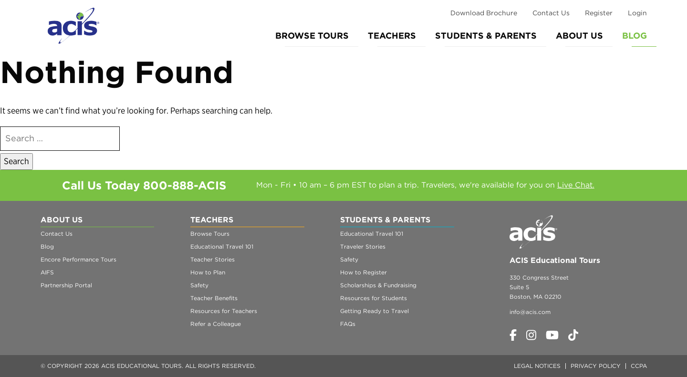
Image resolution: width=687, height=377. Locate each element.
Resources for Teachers (223, 310)
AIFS (47, 272)
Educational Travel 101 (221, 246)
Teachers (392, 36)
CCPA (639, 365)
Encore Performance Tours (78, 259)
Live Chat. (575, 184)
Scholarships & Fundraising (378, 285)
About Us (579, 36)
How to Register (363, 272)
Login (637, 13)
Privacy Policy (596, 365)
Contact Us (551, 13)
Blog (634, 36)
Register (599, 13)
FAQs (347, 323)
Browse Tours (312, 36)
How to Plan (207, 272)
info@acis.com (530, 311)
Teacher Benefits (214, 298)
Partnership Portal (66, 285)
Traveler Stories (362, 246)
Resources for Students (373, 298)
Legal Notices (537, 365)
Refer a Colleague (215, 323)
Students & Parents (486, 36)
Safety (199, 285)
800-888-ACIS (184, 185)
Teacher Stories (212, 259)
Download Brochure (483, 13)
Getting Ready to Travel (374, 310)
